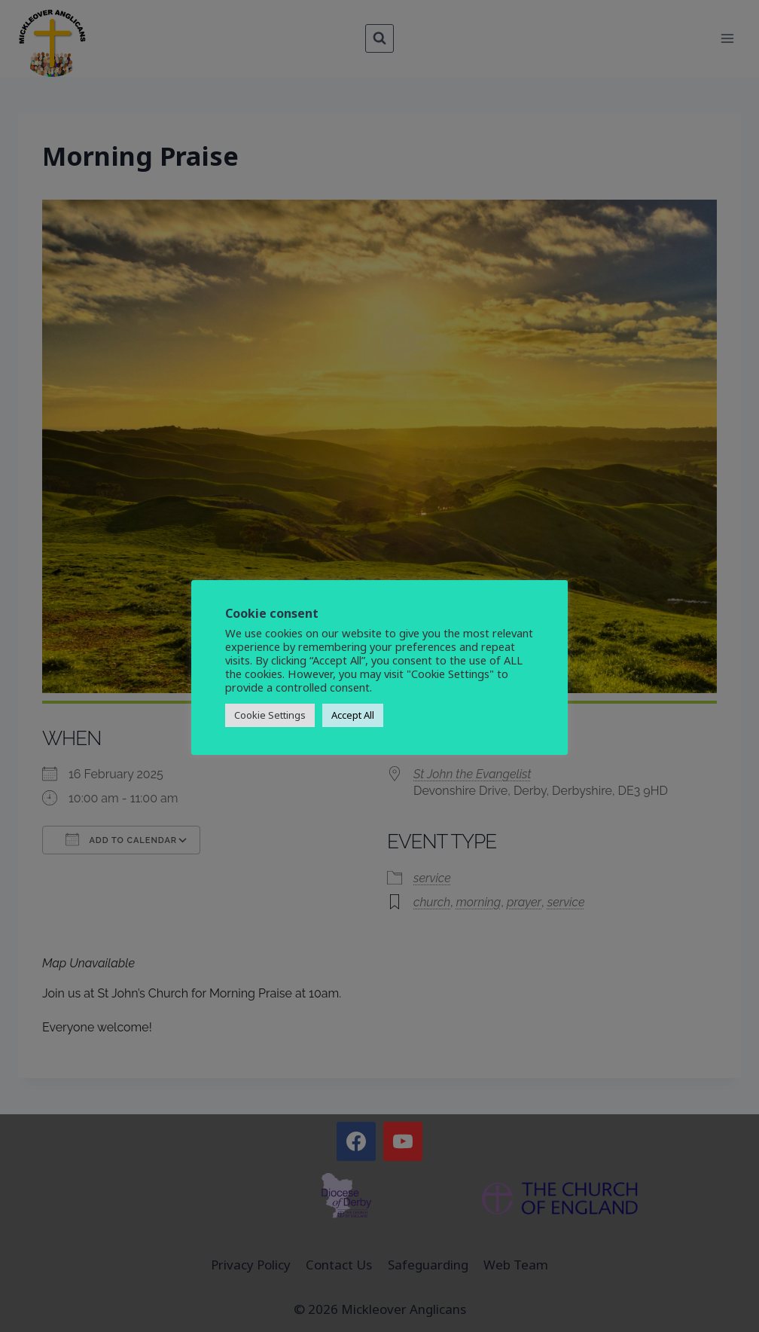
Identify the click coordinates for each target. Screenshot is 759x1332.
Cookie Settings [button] (270, 715)
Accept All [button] (352, 715)
